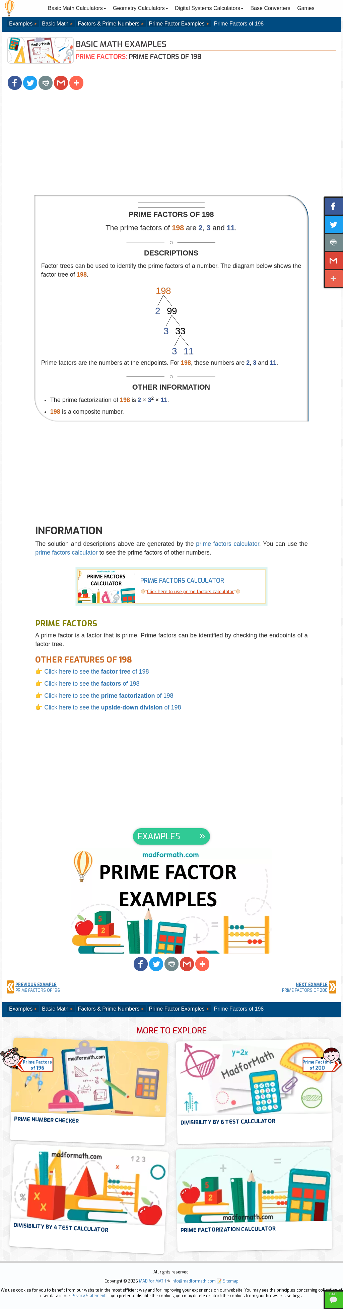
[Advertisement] (171, 144)
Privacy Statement (88, 1296)
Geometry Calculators (140, 8)
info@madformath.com (194, 1281)
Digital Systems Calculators (209, 8)
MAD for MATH (152, 1281)
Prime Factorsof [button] (37, 1065)
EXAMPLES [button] (158, 836)
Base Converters (270, 8)
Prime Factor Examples (176, 23)
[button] (15, 83)
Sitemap (230, 1281)
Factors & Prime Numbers (108, 23)
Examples (20, 23)
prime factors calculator (227, 543)
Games (306, 8)
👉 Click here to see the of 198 (92, 671)
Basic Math (55, 23)
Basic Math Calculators (77, 8)
